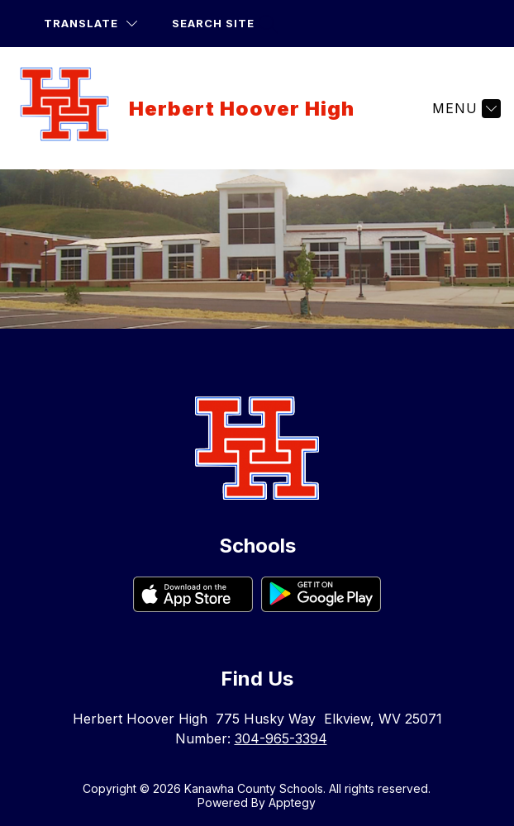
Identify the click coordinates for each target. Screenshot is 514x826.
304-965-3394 (281, 738)
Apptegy (292, 802)
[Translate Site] (90, 23)
